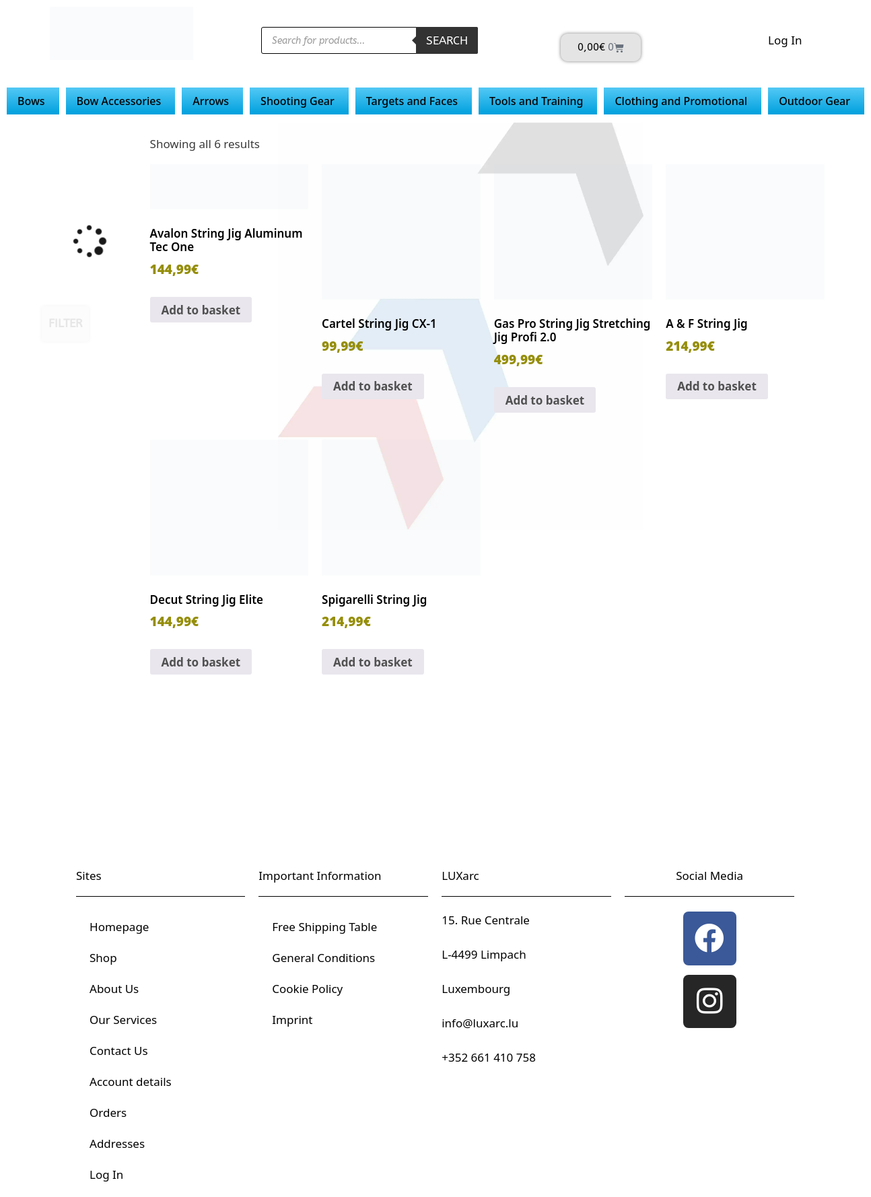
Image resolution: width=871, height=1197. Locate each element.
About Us (114, 988)
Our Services (123, 1019)
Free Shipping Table (324, 926)
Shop (103, 957)
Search (447, 40)
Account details (131, 1081)
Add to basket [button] (201, 310)
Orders (108, 1112)
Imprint (292, 1019)
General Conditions (323, 957)
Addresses (117, 1143)
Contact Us (119, 1050)
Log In (785, 40)
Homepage (119, 926)
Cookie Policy (307, 988)
